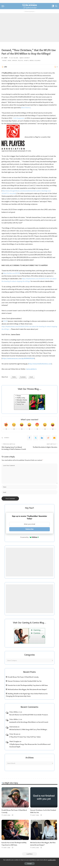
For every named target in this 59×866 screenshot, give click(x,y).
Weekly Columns (35, 60)
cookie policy (52, 860)
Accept (29, 863)
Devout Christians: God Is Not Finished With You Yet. (25, 681)
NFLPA (5, 321)
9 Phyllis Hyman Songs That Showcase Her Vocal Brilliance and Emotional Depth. (29, 745)
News (9, 60)
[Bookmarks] (53, 6)
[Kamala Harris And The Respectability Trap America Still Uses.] (15, 829)
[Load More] (29, 853)
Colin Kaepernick (18, 118)
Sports (26, 60)
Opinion (14, 60)
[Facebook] (29, 437)
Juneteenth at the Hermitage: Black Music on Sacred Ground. (28, 722)
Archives (30, 757)
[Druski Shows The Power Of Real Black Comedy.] (15, 797)
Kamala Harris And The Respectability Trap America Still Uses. (28, 685)
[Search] (56, 6)
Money (4, 60)
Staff (5, 57)
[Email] (54, 437)
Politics (20, 60)
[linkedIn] (41, 437)
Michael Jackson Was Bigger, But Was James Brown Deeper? (27, 689)
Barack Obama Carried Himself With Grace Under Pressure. (28, 715)
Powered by (29, 537)
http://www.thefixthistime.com (39, 364)
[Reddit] (48, 437)
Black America (26, 107)
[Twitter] (35, 437)
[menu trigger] (3, 6)
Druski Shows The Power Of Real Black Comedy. (23, 677)
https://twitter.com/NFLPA (11, 273)
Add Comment (25, 57)
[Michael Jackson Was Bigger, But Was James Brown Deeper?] (44, 829)
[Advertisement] (29, 27)
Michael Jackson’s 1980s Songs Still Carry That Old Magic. (28, 729)
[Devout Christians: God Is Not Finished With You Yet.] (44, 797)
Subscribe (29, 529)
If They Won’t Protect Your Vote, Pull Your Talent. (25, 737)
